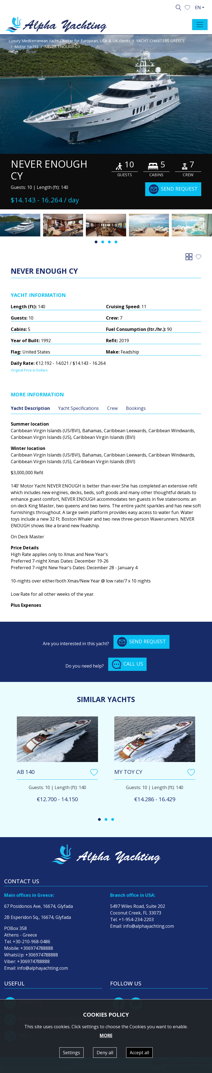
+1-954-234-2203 (136, 919)
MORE (106, 1035)
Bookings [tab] (136, 408)
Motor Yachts (26, 46)
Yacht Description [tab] (30, 408)
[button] (187, 7)
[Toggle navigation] (200, 24)
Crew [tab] (112, 408)
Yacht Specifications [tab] (78, 408)
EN (198, 7)
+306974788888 (36, 948)
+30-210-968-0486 (31, 941)
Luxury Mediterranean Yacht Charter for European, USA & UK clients (69, 40)
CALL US (127, 664)
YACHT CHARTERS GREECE (160, 40)
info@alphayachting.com (42, 968)
